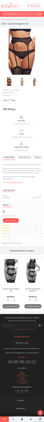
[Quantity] (11, 300)
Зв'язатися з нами (22, 343)
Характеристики (24, 157)
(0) (8, 95)
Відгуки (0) (38, 157)
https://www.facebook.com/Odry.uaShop (17, 391)
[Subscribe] (40, 325)
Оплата (21, 134)
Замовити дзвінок (35, 6)
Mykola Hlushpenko (25, 416)
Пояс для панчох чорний (14, 182)
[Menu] (4, 419)
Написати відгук (10, 220)
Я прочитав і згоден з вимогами (23, 329)
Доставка (21, 121)
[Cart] (39, 419)
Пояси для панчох (8, 19)
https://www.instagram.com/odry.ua (22, 391)
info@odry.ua (22, 357)
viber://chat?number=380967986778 (26, 391)
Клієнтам (21, 329)
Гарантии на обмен (21, 147)
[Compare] (22, 419)
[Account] (13, 419)
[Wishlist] (30, 419)
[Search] (40, 14)
